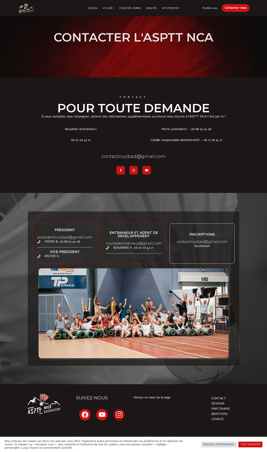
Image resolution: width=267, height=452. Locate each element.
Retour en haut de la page (152, 397)
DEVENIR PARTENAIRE (220, 406)
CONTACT (218, 398)
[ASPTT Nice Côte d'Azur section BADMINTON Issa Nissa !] (26, 8)
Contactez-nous (235, 8)
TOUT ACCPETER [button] (250, 444)
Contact (191, 8)
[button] (113, 8)
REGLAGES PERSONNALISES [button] (218, 444)
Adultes (151, 8)
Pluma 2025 (210, 8)
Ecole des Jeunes (130, 8)
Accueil (93, 8)
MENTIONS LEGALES (219, 416)
